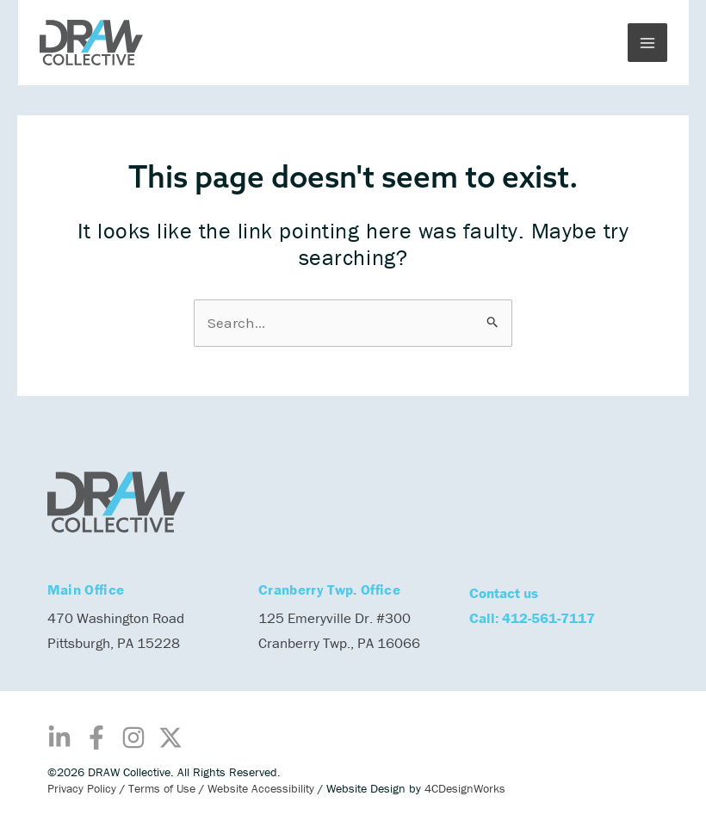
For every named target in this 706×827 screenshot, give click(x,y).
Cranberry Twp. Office (329, 589)
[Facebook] (96, 737)
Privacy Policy (81, 788)
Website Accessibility (260, 788)
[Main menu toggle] (647, 43)
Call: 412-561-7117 (532, 617)
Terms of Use (161, 788)
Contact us (503, 592)
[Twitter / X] (170, 737)
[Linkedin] (59, 737)
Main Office (86, 589)
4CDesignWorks (464, 788)
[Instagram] (133, 737)
